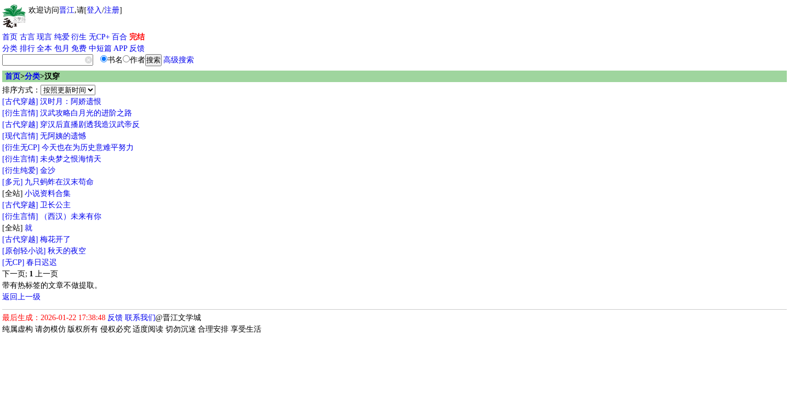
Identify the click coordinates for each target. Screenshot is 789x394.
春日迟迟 (41, 262)
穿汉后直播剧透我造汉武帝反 (90, 124)
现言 (44, 37)
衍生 (79, 37)
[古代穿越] (20, 101)
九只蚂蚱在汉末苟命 (59, 182)
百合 (119, 37)
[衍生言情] (20, 113)
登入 (94, 10)
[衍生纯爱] (20, 170)
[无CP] (13, 262)
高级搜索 (178, 60)
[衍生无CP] (20, 147)
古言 (27, 37)
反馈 (137, 48)
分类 (10, 48)
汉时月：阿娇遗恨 (70, 101)
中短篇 (100, 48)
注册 (111, 10)
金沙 (47, 170)
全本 (44, 48)
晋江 (67, 10)
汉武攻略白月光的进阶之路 (86, 113)
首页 (10, 37)
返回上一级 (21, 297)
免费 (79, 48)
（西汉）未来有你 (70, 216)
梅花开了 (55, 239)
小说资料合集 (48, 193)
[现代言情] (20, 136)
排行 (27, 48)
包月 (62, 48)
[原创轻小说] (23, 251)
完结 (137, 37)
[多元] (12, 182)
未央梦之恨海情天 (70, 159)
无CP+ (99, 37)
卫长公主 (55, 205)
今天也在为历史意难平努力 (88, 147)
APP (120, 48)
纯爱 (62, 37)
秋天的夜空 (67, 251)
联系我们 (140, 318)
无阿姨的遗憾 (63, 136)
